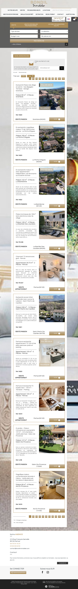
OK (62, 66)
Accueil (15, 70)
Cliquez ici (62, 561)
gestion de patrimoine (66, 9)
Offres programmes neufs (56, 23)
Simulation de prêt (21, 13)
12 (63, 77)
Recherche (39, 39)
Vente (13, 23)
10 (59, 77)
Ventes (17, 9)
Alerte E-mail (58, 13)
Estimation (32, 13)
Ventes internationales (50, 9)
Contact (49, 13)
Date (31, 74)
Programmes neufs (27, 9)
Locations (38, 9)
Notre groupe (9, 9)
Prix (23, 74)
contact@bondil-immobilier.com (19, 547)
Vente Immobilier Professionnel (31, 23)
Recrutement (41, 13)
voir (57, 118)
